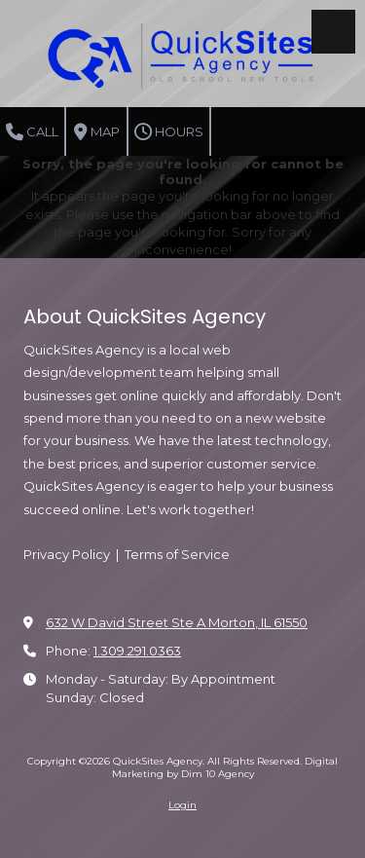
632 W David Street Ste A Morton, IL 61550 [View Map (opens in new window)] (177, 622)
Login (182, 805)
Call (32, 132)
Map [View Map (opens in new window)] (97, 132)
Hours (168, 132)
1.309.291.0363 (137, 650)
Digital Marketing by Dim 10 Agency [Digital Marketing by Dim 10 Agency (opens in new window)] (225, 767)
